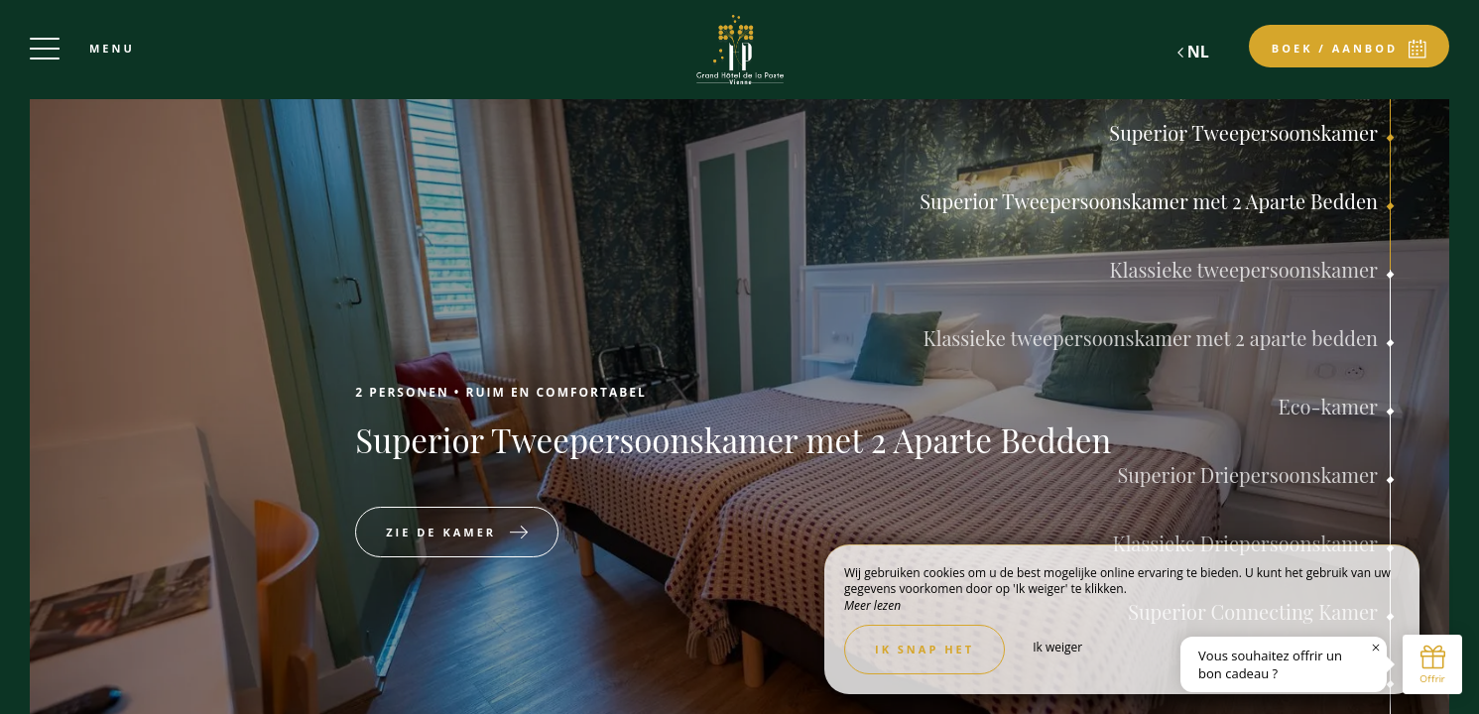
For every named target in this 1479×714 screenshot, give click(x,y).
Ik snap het (924, 649)
